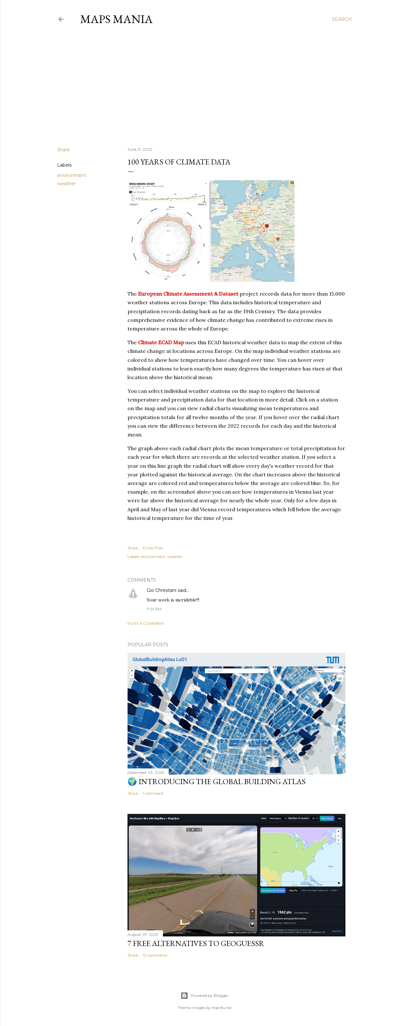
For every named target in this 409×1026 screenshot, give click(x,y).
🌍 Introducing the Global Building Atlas (216, 781)
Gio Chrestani (161, 590)
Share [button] (63, 150)
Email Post (153, 547)
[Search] (342, 19)
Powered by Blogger (204, 995)
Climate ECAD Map (161, 342)
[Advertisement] (204, 86)
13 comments (155, 955)
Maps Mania (116, 19)
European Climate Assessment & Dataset (188, 293)
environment (71, 175)
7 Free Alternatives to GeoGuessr (195, 943)
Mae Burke (221, 1007)
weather (66, 184)
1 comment (153, 793)
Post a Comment (145, 623)
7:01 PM (154, 609)
